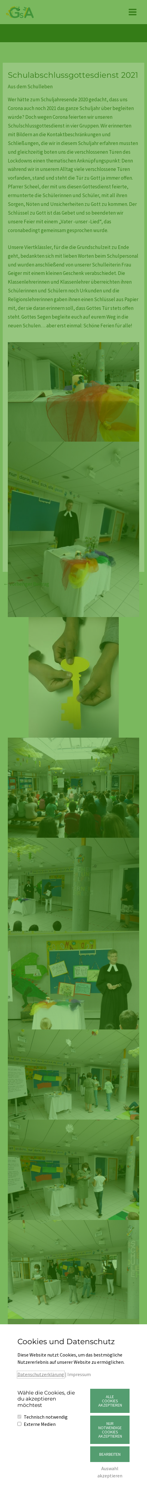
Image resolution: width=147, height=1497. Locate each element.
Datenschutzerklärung (40, 1374)
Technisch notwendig (46, 1417)
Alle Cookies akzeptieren (110, 1401)
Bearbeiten (110, 1454)
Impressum (79, 1374)
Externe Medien (40, 1424)
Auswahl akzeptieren (109, 1472)
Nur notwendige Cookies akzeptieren (110, 1430)
